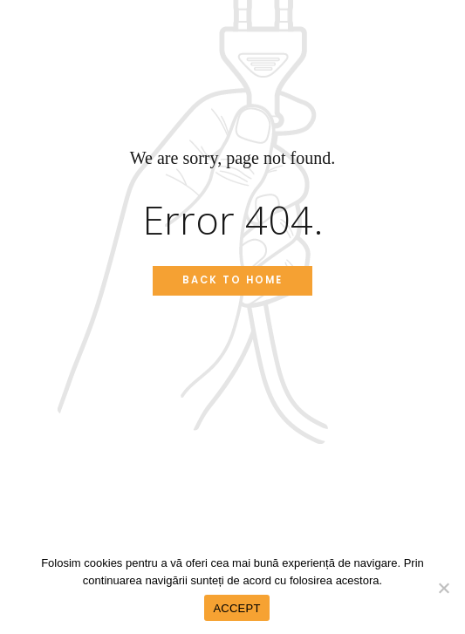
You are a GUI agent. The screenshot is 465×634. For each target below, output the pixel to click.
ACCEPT (236, 608)
